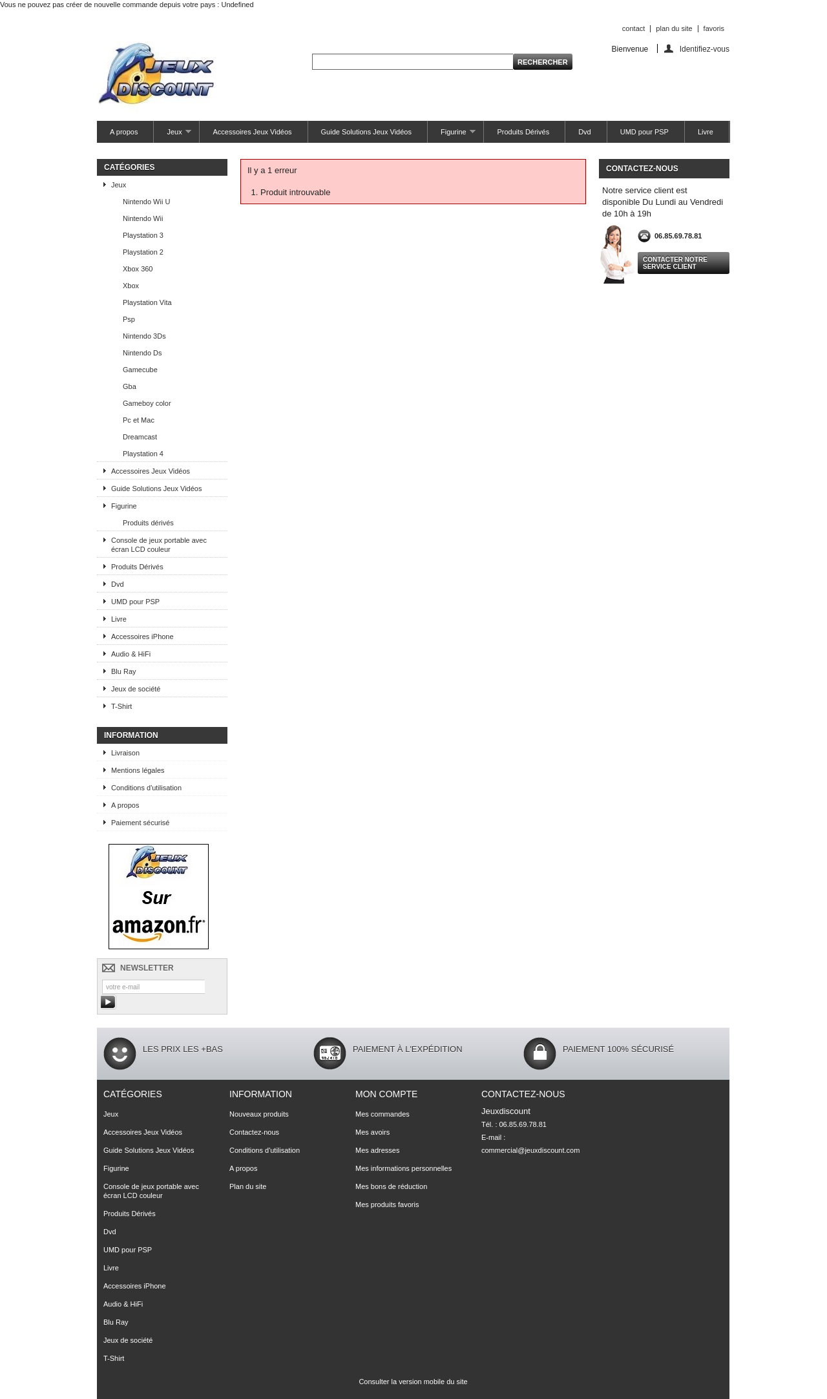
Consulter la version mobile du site (413, 1381)
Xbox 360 (137, 269)
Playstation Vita (147, 302)
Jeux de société (135, 689)
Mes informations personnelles (403, 1168)
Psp (129, 319)
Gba (129, 386)
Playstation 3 (143, 235)
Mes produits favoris (387, 1204)
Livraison (125, 753)
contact (633, 28)
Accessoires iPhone (142, 636)
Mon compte (386, 1094)
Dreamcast (140, 437)
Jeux (172, 135)
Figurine (452, 135)
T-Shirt (121, 706)
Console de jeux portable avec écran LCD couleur (159, 544)
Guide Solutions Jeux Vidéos (366, 132)
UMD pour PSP (644, 132)
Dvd (584, 132)
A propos (124, 132)
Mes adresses (377, 1150)
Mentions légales (138, 770)
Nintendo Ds (142, 353)
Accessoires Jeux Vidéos (252, 132)
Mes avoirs (372, 1132)
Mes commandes (382, 1114)
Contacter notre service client (675, 263)
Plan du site (247, 1186)
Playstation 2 (143, 252)
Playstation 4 (143, 454)
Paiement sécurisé (140, 822)
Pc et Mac (138, 420)
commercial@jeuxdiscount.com (530, 1150)
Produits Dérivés (523, 132)
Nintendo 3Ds (144, 336)
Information (131, 735)
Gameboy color (147, 403)
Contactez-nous (254, 1132)
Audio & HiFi (131, 654)
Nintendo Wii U (146, 201)
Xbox (131, 285)
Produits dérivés (148, 523)
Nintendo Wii (143, 218)
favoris (714, 28)
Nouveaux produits (259, 1114)
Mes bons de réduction (391, 1186)
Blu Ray (123, 671)
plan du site (674, 28)
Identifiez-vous (704, 49)
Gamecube (140, 369)
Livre (705, 132)
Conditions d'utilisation (146, 788)
